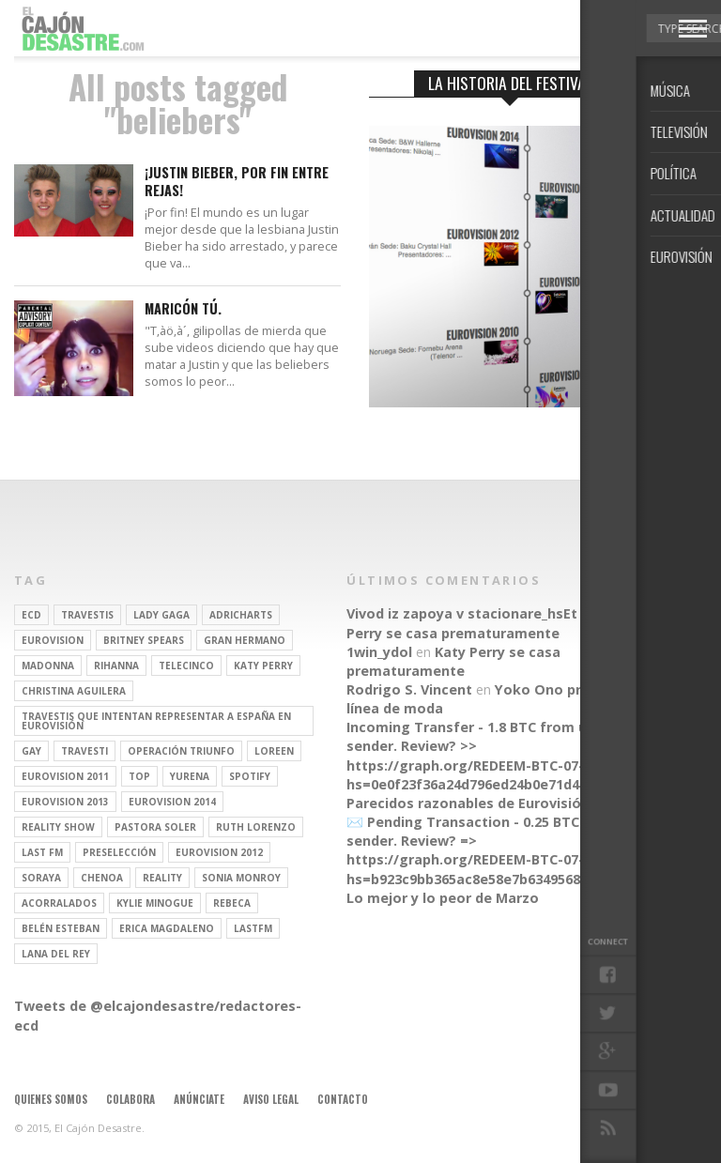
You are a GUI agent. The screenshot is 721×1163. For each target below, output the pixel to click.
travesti (84, 750)
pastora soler (155, 827)
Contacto (342, 1099)
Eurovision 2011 (65, 776)
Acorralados (59, 903)
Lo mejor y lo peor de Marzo (442, 898)
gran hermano (244, 640)
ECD (31, 614)
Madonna (48, 665)
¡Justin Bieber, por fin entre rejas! (237, 181)
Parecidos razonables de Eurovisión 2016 (484, 803)
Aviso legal (271, 1099)
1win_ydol (379, 652)
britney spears (143, 640)
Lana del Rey (56, 953)
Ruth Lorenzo (256, 827)
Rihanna (116, 665)
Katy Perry (263, 665)
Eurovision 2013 (65, 801)
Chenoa (102, 877)
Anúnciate (199, 1099)
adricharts (240, 614)
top (139, 776)
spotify (249, 776)
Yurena (189, 776)
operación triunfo (181, 750)
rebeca (232, 903)
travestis (87, 614)
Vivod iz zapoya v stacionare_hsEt (461, 613)
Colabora (130, 1099)
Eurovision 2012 (219, 852)
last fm (42, 852)
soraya (41, 877)
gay (31, 750)
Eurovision (53, 640)
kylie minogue (154, 903)
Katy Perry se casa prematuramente (488, 622)
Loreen (274, 750)
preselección (119, 852)
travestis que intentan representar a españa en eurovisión (156, 721)
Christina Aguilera (74, 690)
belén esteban (61, 928)
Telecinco (186, 665)
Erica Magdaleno (166, 928)
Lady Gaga (161, 614)
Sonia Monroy (241, 877)
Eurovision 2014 (172, 801)
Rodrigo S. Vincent (409, 689)
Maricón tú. (183, 309)
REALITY (162, 877)
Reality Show (58, 827)
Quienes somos (50, 1099)
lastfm (253, 928)
